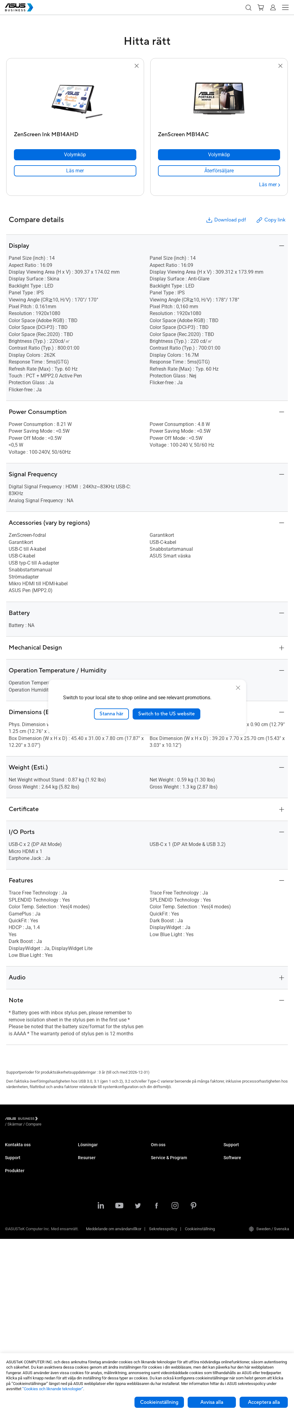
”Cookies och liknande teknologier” (52, 1389)
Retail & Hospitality (94, 1178)
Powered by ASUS (166, 1201)
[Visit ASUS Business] (22, 1119)
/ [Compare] (67, 1119)
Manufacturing (91, 1196)
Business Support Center (245, 1150)
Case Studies (89, 1281)
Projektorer (14, 1262)
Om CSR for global (167, 1159)
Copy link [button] (270, 220)
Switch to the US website (166, 714)
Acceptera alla (264, 1402)
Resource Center (92, 1272)
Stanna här (111, 714)
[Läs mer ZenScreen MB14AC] (269, 184)
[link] (75, 170)
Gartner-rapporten (93, 1300)
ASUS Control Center (241, 1183)
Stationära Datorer (21, 1234)
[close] (238, 687)
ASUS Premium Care (22, 1201)
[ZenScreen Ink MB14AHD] (75, 133)
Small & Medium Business (101, 1150)
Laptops (12, 1225)
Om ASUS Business (168, 1150)
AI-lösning (87, 1248)
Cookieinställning (159, 1402)
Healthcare (87, 1187)
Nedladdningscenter (22, 1192)
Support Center (18, 1174)
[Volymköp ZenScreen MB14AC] (219, 154)
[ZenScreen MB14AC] (219, 133)
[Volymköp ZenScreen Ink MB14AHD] (75, 154)
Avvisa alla (211, 1402)
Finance (85, 1230)
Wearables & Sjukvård (24, 1327)
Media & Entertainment (97, 1220)
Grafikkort (13, 1290)
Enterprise (87, 1159)
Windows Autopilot (240, 1201)
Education (86, 1169)
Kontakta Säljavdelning (25, 1150)
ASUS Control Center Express (249, 1192)
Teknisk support (19, 1183)
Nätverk (12, 1308)
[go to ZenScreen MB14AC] (218, 99)
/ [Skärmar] (49, 1119)
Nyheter (85, 1290)
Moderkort (14, 1280)
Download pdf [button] (226, 220)
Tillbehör (12, 1345)
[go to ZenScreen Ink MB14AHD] (75, 99)
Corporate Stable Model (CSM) (177, 1192)
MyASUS (231, 1174)
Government (88, 1239)
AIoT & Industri (18, 1299)
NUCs (10, 1243)
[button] (248, 7)
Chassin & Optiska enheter (28, 1317)
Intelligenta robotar (21, 1336)
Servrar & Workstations (25, 1271)
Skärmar (12, 1253)
